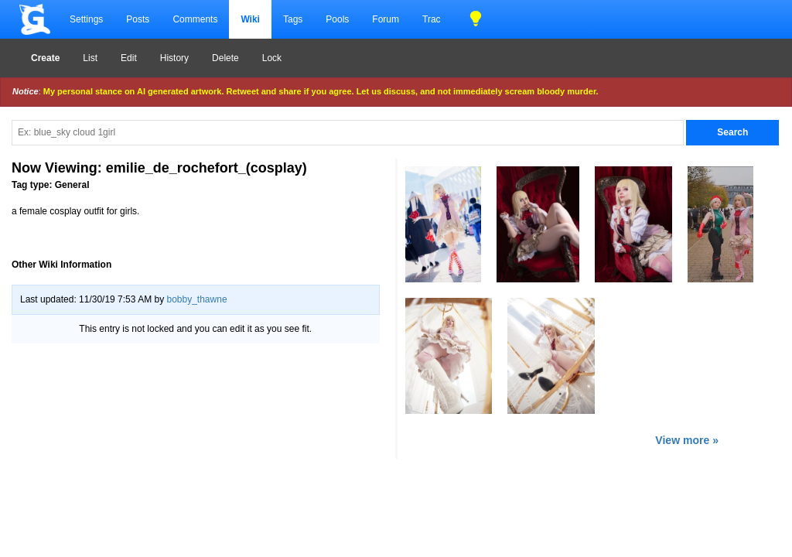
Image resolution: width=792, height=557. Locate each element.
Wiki (250, 19)
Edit (129, 58)
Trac (431, 19)
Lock (272, 58)
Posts (137, 19)
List (90, 58)
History (174, 58)
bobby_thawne (196, 299)
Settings (86, 19)
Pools (337, 19)
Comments (194, 19)
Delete (225, 58)
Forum (385, 19)
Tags (292, 19)
